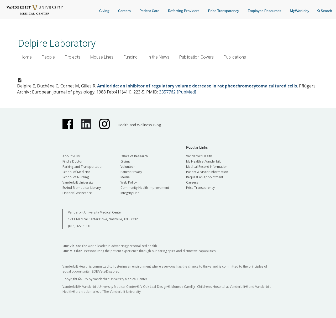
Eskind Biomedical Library (81, 187)
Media (125, 177)
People (48, 57)
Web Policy (128, 182)
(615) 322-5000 (79, 226)
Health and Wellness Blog (139, 124)
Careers (124, 11)
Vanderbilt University (77, 182)
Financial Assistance (77, 193)
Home (26, 57)
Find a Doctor (72, 161)
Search (324, 9)
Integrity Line (129, 193)
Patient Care (149, 11)
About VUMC (71, 156)
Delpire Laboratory (57, 43)
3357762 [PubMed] (177, 92)
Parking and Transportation (82, 166)
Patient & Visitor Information (207, 172)
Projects (72, 57)
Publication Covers (196, 57)
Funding (130, 57)
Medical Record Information (207, 166)
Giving (104, 11)
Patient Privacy (131, 172)
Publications (235, 57)
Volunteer (127, 166)
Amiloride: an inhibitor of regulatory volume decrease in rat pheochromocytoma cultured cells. (197, 86)
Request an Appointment (204, 177)
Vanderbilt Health (199, 156)
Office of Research (134, 156)
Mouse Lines (101, 57)
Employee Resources (264, 11)
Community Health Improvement (144, 187)
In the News (158, 57)
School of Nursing (75, 177)
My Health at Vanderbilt (203, 161)
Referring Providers (183, 11)
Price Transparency (223, 11)
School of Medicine (76, 172)
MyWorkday (299, 11)
